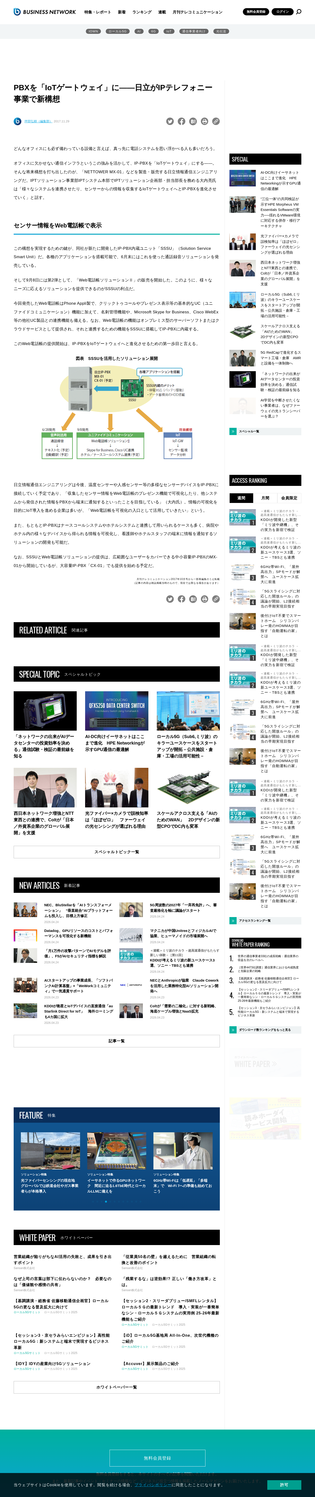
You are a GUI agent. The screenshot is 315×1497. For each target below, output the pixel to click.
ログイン (282, 11)
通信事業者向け (194, 31)
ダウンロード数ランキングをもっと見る (265, 1030)
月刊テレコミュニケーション (197, 12)
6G (153, 31)
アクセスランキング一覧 (255, 921)
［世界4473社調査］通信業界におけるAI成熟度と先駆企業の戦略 (268, 969)
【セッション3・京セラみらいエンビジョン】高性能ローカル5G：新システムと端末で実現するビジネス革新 (269, 1012)
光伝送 (221, 31)
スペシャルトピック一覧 (116, 852)
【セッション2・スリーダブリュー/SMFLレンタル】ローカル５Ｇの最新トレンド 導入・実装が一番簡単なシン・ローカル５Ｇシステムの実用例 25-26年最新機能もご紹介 (269, 995)
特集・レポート (97, 12)
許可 (284, 1485)
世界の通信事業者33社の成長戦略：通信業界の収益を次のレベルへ (268, 958)
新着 (122, 12)
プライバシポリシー (153, 1485)
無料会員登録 (256, 11)
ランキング (142, 12)
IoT (169, 31)
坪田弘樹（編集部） (38, 121)
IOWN (93, 31)
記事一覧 (117, 1042)
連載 (162, 12)
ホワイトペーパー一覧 (116, 1388)
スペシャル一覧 (249, 431)
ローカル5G (118, 31)
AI (139, 31)
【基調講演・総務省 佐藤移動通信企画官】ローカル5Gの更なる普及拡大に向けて (268, 980)
